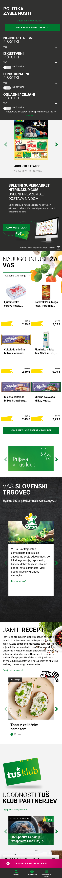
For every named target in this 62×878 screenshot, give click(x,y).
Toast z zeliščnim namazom (24, 727)
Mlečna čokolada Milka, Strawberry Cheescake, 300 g (14, 399)
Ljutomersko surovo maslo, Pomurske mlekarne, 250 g (13, 304)
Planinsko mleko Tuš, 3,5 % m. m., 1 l (46, 351)
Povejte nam (32, 875)
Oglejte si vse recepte (13, 670)
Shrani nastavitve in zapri (29, 20)
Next (56, 142)
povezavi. (31, 115)
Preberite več (18, 581)
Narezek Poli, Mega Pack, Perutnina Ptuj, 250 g (46, 304)
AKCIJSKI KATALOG (27, 166)
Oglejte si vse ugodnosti (15, 817)
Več (5, 47)
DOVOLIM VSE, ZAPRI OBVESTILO (32, 27)
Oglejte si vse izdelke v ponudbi (31, 430)
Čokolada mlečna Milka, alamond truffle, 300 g (14, 351)
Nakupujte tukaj (16, 227)
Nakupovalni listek (46, 876)
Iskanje (16, 875)
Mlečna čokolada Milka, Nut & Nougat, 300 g (45, 399)
